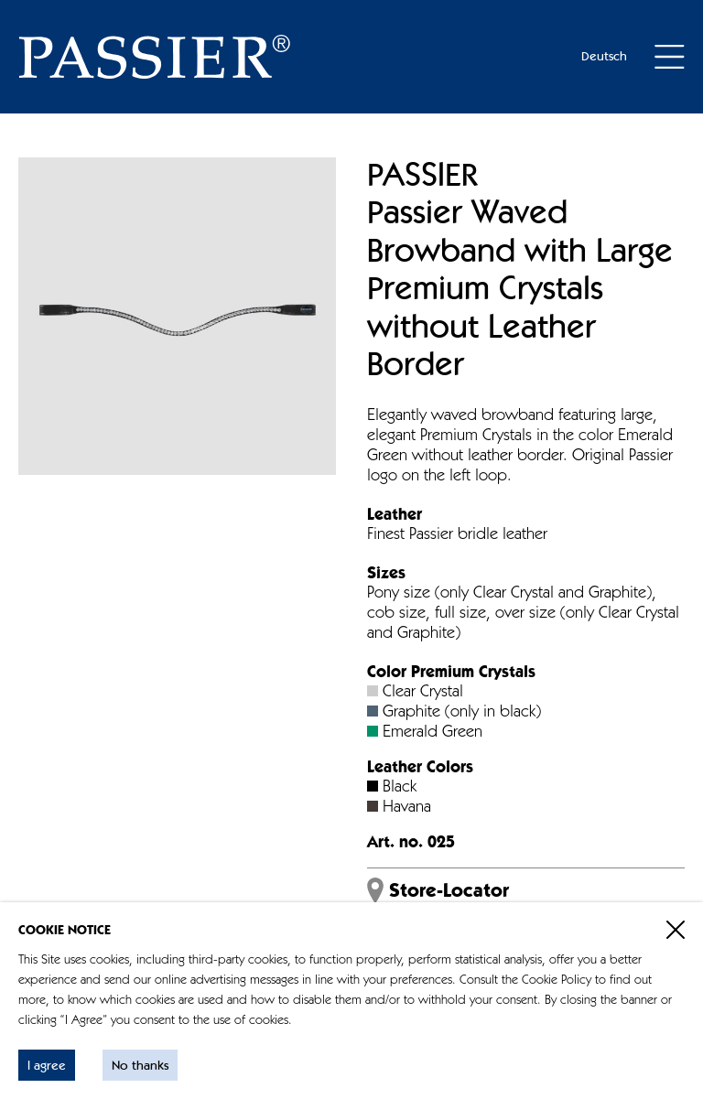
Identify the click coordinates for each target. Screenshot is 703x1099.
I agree (46, 1066)
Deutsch (604, 56)
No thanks (140, 1066)
